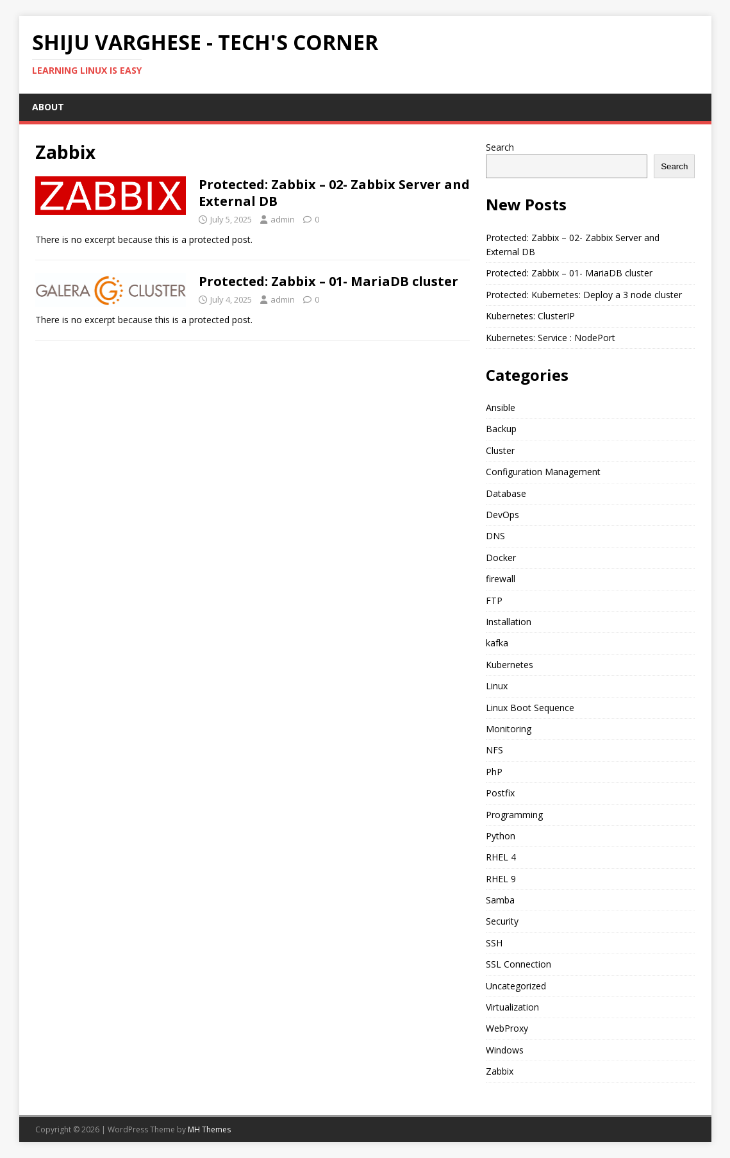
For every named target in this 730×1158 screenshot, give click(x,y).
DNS (495, 536)
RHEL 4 (501, 857)
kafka (497, 643)
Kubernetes (509, 665)
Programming (514, 815)
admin (282, 219)
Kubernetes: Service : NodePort (550, 337)
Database (506, 493)
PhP (494, 772)
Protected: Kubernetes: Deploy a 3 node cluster (584, 295)
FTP (494, 600)
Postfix (500, 793)
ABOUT (48, 107)
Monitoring (508, 729)
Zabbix (499, 1071)
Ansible (500, 407)
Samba (500, 900)
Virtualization (512, 1007)
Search (500, 147)
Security (502, 921)
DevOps (502, 514)
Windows (505, 1050)
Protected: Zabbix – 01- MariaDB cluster (328, 281)
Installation (508, 622)
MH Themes (209, 1129)
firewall (500, 579)
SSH (494, 943)
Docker (501, 557)
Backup (501, 429)
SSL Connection (518, 964)
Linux (497, 686)
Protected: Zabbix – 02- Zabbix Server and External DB (334, 193)
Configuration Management (543, 472)
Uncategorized (516, 986)
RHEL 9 (501, 879)
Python (500, 836)
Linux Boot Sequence (530, 707)
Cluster (500, 450)
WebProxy (507, 1028)
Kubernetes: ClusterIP (530, 316)
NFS (494, 750)
